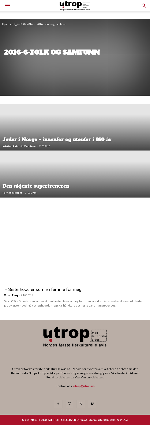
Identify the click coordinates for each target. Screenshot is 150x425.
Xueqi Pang (11, 295)
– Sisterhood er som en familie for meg (42, 289)
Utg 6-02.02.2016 (22, 24)
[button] (144, 5)
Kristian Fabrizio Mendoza (19, 146)
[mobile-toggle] (7, 5)
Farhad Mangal (12, 192)
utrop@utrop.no (84, 386)
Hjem (5, 24)
